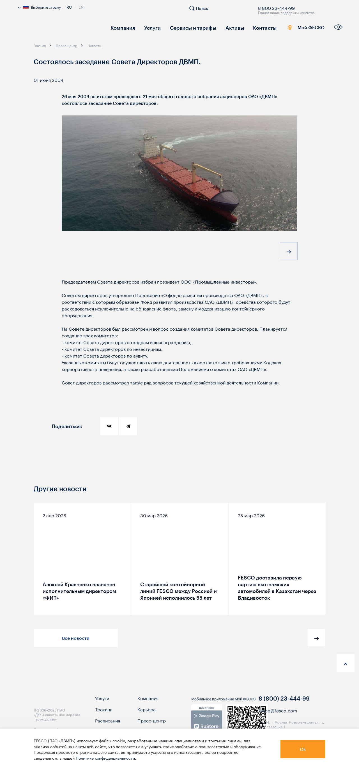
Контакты (249, 27)
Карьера (146, 714)
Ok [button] (303, 749)
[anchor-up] (346, 663)
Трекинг (103, 714)
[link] (206, 726)
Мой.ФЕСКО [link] (297, 29)
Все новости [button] (75, 638)
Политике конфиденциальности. (106, 758)
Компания (121, 27)
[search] (201, 11)
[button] (289, 252)
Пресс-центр (151, 725)
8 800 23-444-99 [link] (276, 7)
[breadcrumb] (40, 45)
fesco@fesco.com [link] (278, 714)
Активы (222, 27)
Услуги (147, 27)
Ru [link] (69, 6)
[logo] (59, 29)
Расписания (107, 725)
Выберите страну (39, 6)
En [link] (81, 6)
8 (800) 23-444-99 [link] (284, 703)
